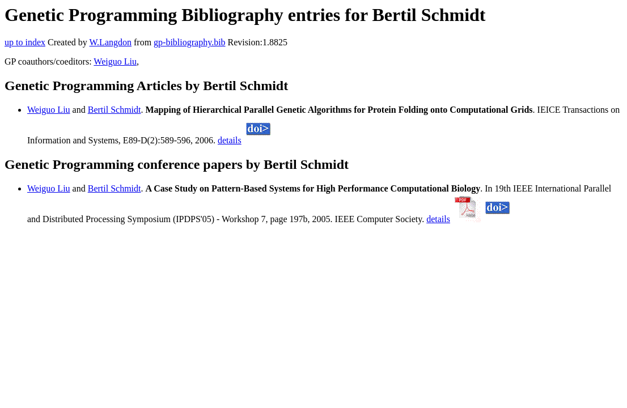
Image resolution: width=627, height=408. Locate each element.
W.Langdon (110, 42)
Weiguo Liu (115, 61)
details (230, 140)
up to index (25, 42)
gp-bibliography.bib (190, 42)
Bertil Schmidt (114, 109)
